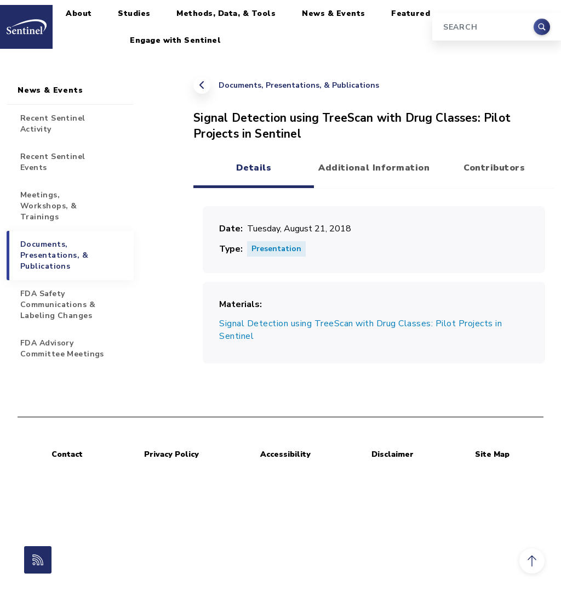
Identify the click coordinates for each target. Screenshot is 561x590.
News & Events (333, 13)
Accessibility (285, 454)
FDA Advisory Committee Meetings (62, 348)
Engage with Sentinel (175, 40)
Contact (67, 454)
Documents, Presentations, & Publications (299, 85)
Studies (134, 13)
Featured (410, 13)
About (79, 13)
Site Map (492, 454)
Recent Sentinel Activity (52, 123)
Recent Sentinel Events (52, 162)
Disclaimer (392, 454)
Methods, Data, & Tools (226, 13)
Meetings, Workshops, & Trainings (48, 206)
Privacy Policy (171, 454)
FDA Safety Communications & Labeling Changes (57, 304)
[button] (532, 561)
